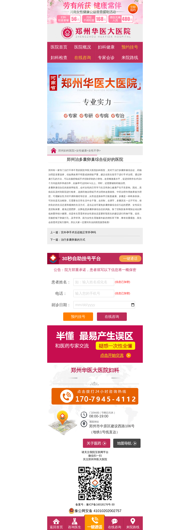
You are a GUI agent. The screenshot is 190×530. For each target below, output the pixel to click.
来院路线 (129, 57)
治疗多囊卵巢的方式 (73, 239)
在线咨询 (82, 57)
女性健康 (81, 150)
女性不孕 (93, 150)
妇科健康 (106, 47)
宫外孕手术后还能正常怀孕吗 (78, 232)
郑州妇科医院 (66, 150)
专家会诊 (106, 57)
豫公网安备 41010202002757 (95, 511)
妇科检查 (59, 57)
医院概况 (82, 47)
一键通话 (130, 258)
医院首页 (59, 47)
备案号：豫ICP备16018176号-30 (95, 504)
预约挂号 (129, 47)
